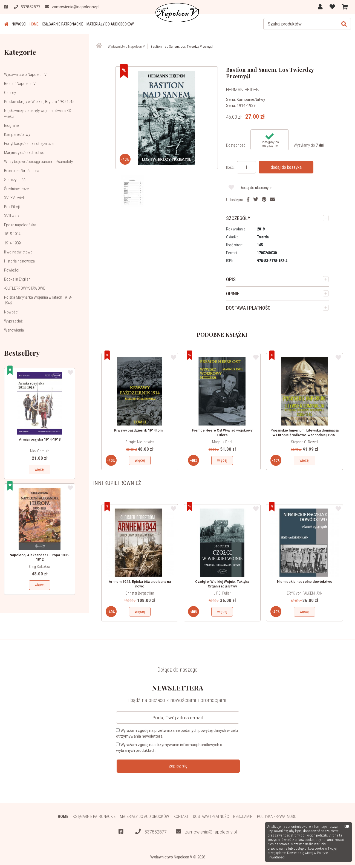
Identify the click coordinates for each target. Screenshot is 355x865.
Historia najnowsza (19, 261)
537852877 (151, 832)
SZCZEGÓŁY (238, 218)
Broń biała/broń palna (21, 170)
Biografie (11, 125)
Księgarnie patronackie (62, 24)
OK (347, 826)
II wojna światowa (18, 252)
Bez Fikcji (12, 206)
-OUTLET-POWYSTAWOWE (24, 288)
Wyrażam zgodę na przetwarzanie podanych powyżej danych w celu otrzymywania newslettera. (177, 733)
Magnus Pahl (222, 442)
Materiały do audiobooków (110, 24)
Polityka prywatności (277, 816)
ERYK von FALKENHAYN (304, 593)
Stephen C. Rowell (304, 442)
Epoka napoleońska (20, 224)
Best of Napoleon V (20, 83)
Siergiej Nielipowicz (139, 442)
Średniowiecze (16, 188)
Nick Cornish (39, 451)
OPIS (231, 279)
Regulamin (243, 816)
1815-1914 (12, 234)
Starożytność (14, 179)
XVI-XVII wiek (14, 197)
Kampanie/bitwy (17, 134)
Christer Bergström (139, 593)
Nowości (19, 24)
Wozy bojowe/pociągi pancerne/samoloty (38, 161)
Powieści (11, 270)
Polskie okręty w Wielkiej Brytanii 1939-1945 (39, 101)
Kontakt (181, 816)
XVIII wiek (11, 215)
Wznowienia (14, 330)
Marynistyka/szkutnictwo (24, 152)
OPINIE (232, 293)
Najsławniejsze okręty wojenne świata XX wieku (37, 113)
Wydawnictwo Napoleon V (25, 74)
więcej (39, 469)
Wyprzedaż (13, 321)
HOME (34, 24)
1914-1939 (12, 243)
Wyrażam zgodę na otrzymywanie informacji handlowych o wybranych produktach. (169, 748)
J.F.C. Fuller (222, 593)
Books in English (17, 279)
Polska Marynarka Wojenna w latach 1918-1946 (38, 300)
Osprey (10, 92)
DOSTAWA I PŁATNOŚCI (249, 308)
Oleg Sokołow (39, 566)
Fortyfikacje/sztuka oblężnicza (29, 143)
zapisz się (178, 766)
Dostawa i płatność (211, 816)
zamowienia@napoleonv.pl (206, 832)
